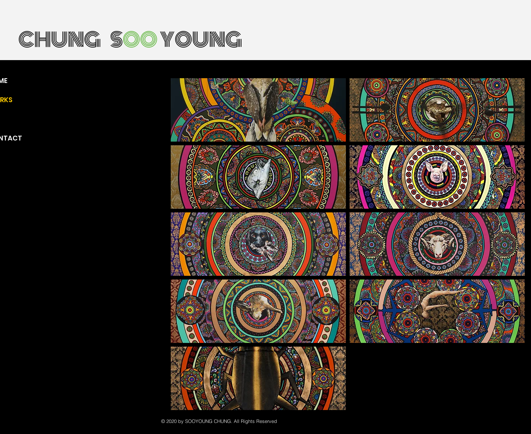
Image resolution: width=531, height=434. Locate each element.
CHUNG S (70, 39)
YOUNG (199, 39)
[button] (258, 110)
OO (140, 39)
